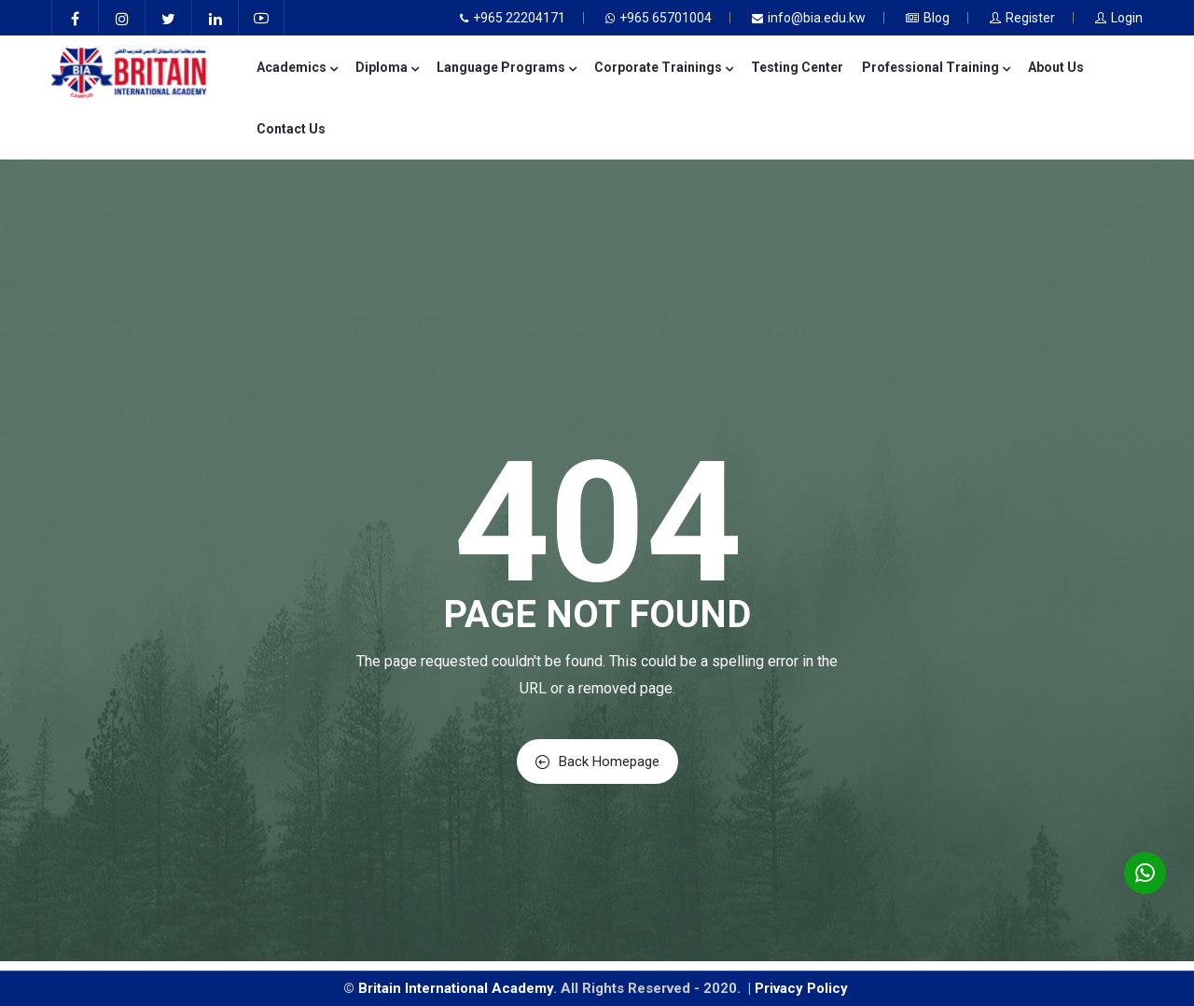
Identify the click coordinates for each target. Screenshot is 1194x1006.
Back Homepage (597, 761)
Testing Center (797, 67)
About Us (1056, 67)
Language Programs (506, 67)
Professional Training (935, 67)
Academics (297, 67)
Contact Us (291, 128)
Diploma (386, 67)
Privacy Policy (803, 988)
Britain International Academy (455, 988)
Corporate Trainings (663, 67)
